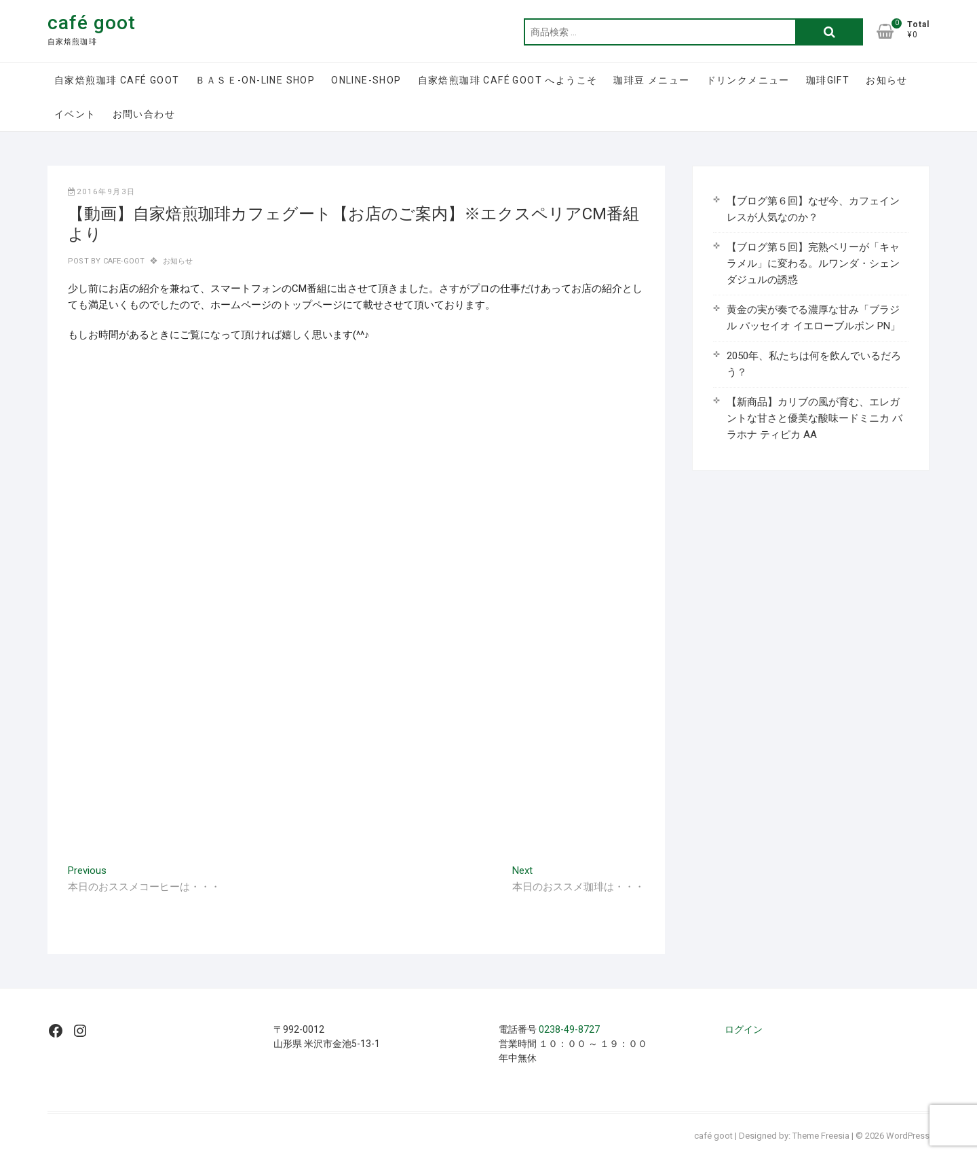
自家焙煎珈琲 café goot (116, 80)
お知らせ (887, 80)
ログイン (744, 1029)
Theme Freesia (820, 1136)
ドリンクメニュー (748, 80)
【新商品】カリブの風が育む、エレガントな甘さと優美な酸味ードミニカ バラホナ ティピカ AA (814, 418)
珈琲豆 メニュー (651, 80)
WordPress (908, 1136)
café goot (91, 23)
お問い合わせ (144, 114)
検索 (829, 31)
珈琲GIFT (827, 80)
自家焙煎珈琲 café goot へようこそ (508, 80)
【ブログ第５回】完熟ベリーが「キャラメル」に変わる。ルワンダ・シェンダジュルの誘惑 (813, 263)
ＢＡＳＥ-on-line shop (255, 80)
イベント (75, 114)
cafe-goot (122, 261)
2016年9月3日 (102, 191)
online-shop (366, 80)
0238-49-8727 (569, 1029)
